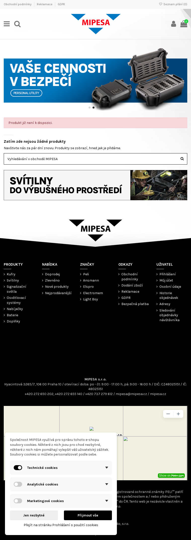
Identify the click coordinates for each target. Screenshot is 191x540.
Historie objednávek (168, 295)
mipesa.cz (158, 394)
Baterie (12, 315)
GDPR (61, 4)
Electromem (93, 293)
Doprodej (52, 274)
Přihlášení (167, 274)
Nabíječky (15, 309)
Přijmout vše (88, 515)
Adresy (164, 304)
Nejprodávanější (58, 293)
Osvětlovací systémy (16, 300)
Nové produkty (57, 286)
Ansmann (91, 280)
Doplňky (13, 321)
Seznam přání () (173, 4)
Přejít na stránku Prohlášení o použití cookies (61, 525)
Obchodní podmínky (18, 4)
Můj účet (166, 280)
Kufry (11, 274)
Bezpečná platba (135, 304)
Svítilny (13, 280)
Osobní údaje (170, 286)
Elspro (88, 286)
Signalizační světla (16, 289)
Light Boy (90, 299)
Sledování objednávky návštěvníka (169, 315)
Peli (86, 274)
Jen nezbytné (34, 515)
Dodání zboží (132, 285)
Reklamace (45, 4)
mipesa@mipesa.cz (131, 394)
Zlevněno (52, 280)
